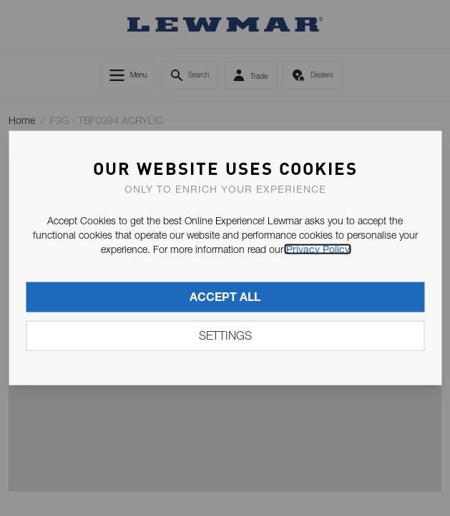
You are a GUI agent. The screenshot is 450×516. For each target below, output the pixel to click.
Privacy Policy (318, 249)
